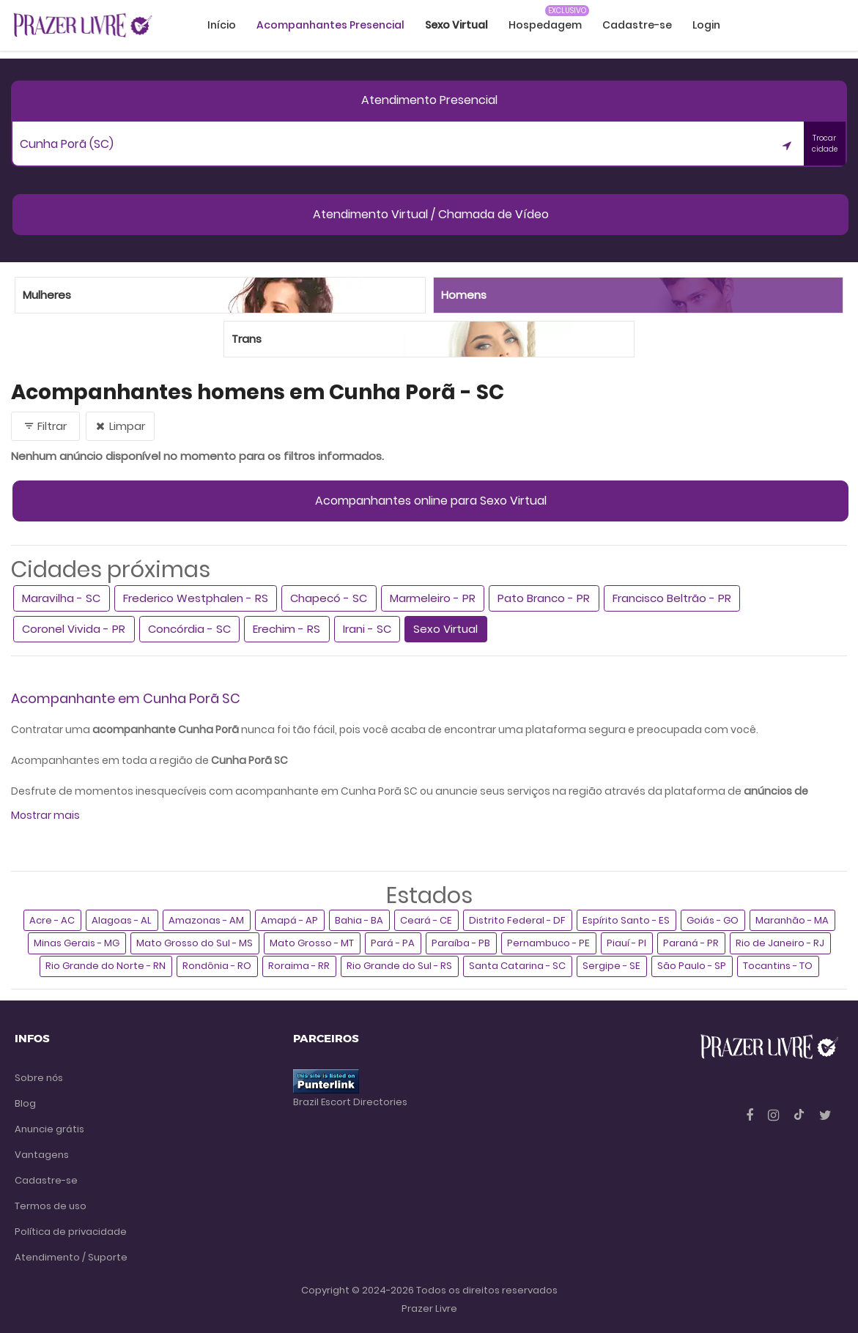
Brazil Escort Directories (350, 1102)
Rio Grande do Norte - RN (105, 966)
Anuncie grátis (49, 1129)
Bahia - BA (359, 920)
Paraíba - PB (461, 943)
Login (706, 25)
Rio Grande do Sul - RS (399, 966)
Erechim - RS (286, 628)
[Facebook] (751, 1115)
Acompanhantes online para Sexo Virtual (431, 500)
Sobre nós (39, 1078)
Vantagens (42, 1155)
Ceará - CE (426, 920)
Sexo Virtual (445, 628)
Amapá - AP (289, 920)
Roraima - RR (299, 966)
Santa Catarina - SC (517, 966)
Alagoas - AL (122, 920)
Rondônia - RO (216, 966)
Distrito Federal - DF (517, 920)
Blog (25, 1103)
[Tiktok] (800, 1115)
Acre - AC (52, 920)
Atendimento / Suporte (71, 1257)
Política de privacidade (71, 1232)
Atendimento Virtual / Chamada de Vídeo (431, 214)
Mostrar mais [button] (45, 815)
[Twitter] (825, 1115)
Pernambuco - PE (548, 943)
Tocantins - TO (778, 966)
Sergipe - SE (611, 966)
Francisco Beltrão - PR (672, 598)
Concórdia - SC (189, 628)
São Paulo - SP (691, 966)
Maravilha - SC (61, 598)
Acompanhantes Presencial (330, 25)
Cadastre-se (637, 25)
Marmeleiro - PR (433, 598)
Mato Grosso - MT (312, 943)
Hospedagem (545, 25)
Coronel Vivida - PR (73, 628)
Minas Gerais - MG (76, 943)
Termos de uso (50, 1206)
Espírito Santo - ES (626, 920)
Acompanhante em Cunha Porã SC (125, 698)
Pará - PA (393, 943)
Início (221, 25)
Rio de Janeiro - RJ (780, 943)
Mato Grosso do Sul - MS (194, 943)
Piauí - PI (626, 943)
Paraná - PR (691, 943)
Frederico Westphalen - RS (195, 598)
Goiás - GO (713, 920)
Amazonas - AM (206, 920)
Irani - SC (367, 628)
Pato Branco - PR (544, 598)
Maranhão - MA (792, 920)
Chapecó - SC (328, 598)
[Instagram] (775, 1115)
